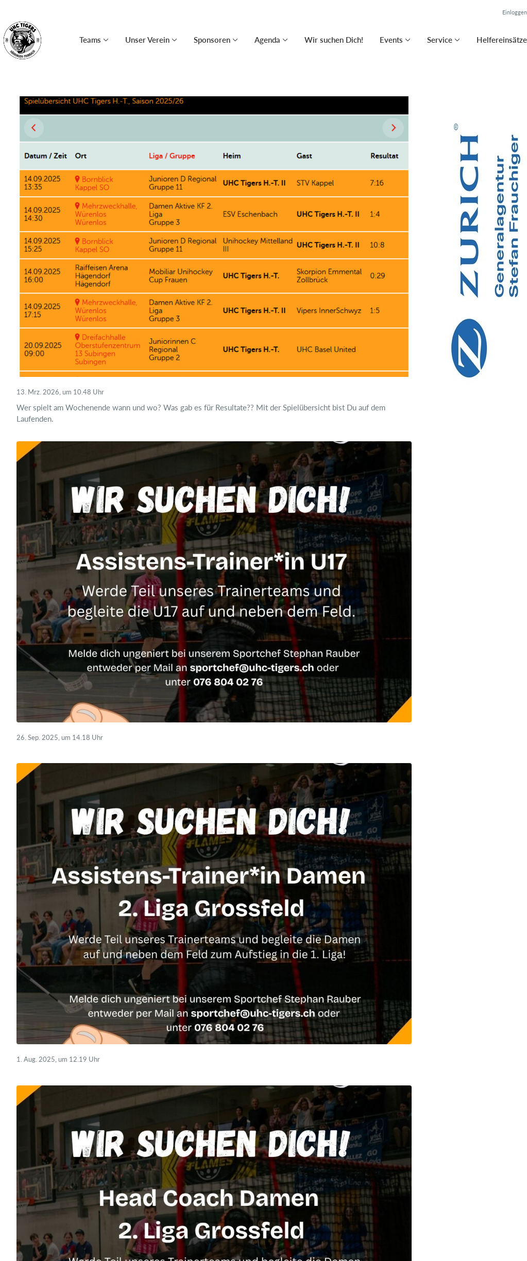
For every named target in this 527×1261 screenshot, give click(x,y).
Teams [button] (90, 39)
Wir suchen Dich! (333, 39)
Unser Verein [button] (147, 39)
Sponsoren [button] (212, 39)
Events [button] (391, 39)
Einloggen (514, 12)
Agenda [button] (267, 39)
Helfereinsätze (502, 39)
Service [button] (439, 39)
